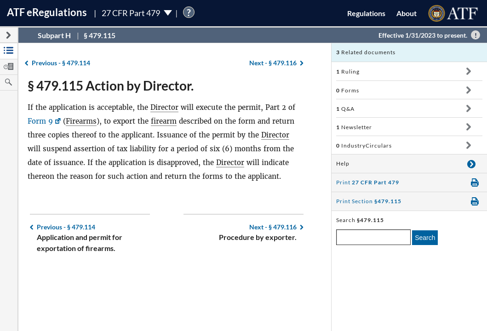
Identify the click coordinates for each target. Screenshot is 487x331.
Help (342, 163)
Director (164, 107)
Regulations (366, 13)
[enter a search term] (373, 237)
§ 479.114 (61, 63)
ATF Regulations (47, 12)
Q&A (345, 108)
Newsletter (354, 127)
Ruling (348, 71)
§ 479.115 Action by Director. (111, 85)
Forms (347, 90)
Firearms (81, 121)
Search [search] (425, 237)
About (406, 13)
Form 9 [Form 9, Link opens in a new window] (40, 121)
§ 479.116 (273, 63)
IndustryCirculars (364, 145)
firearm (164, 121)
